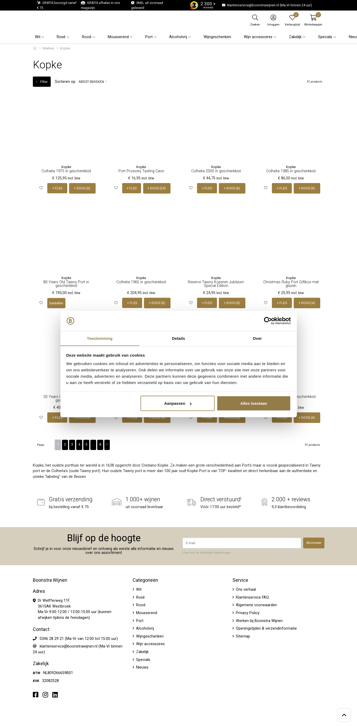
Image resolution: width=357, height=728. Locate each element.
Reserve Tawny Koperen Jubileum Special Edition (216, 284)
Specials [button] (325, 37)
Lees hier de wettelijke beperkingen (207, 552)
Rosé (140, 597)
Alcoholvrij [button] (178, 37)
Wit (138, 589)
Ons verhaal (245, 589)
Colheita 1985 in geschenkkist (291, 171)
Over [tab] (257, 338)
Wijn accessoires (150, 643)
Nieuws (141, 667)
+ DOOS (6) (82, 188)
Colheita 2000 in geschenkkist (216, 171)
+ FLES (57, 188)
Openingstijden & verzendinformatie (266, 628)
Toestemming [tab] (100, 338)
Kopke (66, 167)
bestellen (56, 303)
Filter (42, 82)
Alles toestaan (253, 403)
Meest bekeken (91, 82)
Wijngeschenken (217, 37)
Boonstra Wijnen (50, 580)
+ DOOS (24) (157, 188)
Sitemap (242, 636)
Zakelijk (142, 651)
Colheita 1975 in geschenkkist (66, 171)
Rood (140, 605)
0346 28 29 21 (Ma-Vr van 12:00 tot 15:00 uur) (79, 638)
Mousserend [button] (118, 37)
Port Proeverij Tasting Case (141, 171)
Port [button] (149, 37)
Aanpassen (178, 403)
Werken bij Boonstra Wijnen (259, 620)
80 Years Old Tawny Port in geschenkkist (66, 284)
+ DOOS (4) (307, 303)
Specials (142, 659)
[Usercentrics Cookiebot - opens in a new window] (268, 321)
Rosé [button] (61, 37)
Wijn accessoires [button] (258, 37)
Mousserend (146, 612)
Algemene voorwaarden (256, 605)
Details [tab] (178, 338)
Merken (48, 48)
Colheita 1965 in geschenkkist (141, 282)
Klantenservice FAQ (252, 597)
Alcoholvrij (144, 628)
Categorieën (145, 580)
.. (93, 444)
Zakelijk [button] (295, 37)
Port (139, 620)
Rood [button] (86, 37)
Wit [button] (37, 37)
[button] (313, 20)
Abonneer (313, 542)
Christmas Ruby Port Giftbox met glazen (291, 284)
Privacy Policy (247, 612)
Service (240, 580)
